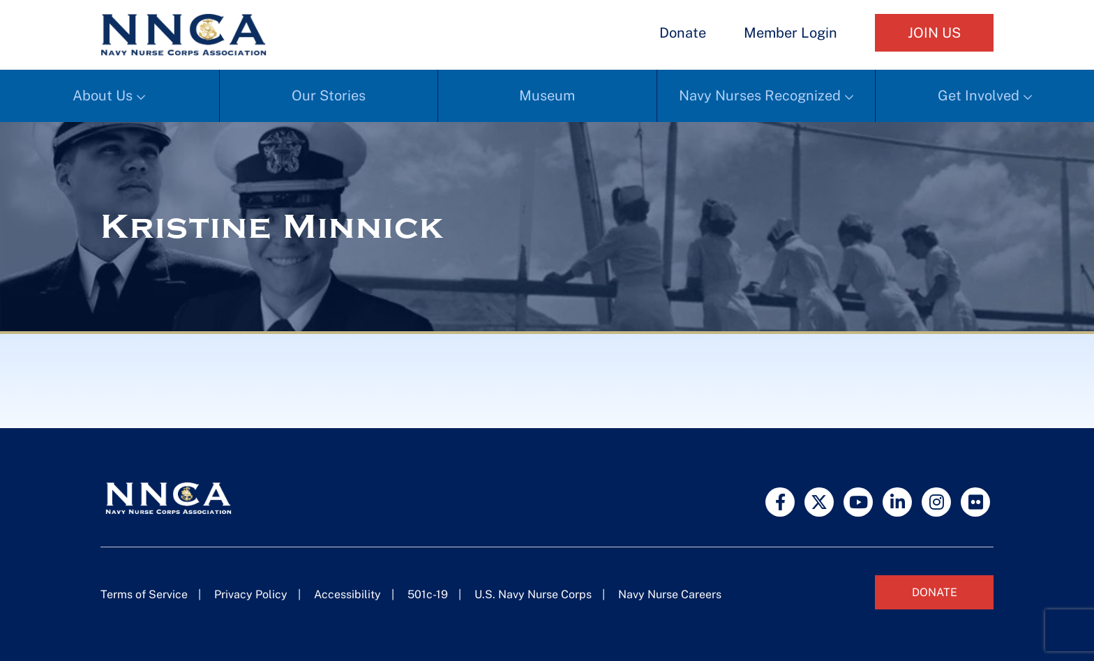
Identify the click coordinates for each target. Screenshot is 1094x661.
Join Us (934, 32)
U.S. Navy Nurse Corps (533, 594)
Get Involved (978, 95)
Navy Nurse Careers (669, 594)
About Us (103, 95)
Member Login (790, 32)
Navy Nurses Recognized (760, 95)
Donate (682, 32)
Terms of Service (144, 594)
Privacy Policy (250, 594)
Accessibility (347, 594)
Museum (547, 95)
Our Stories (329, 95)
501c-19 (427, 594)
